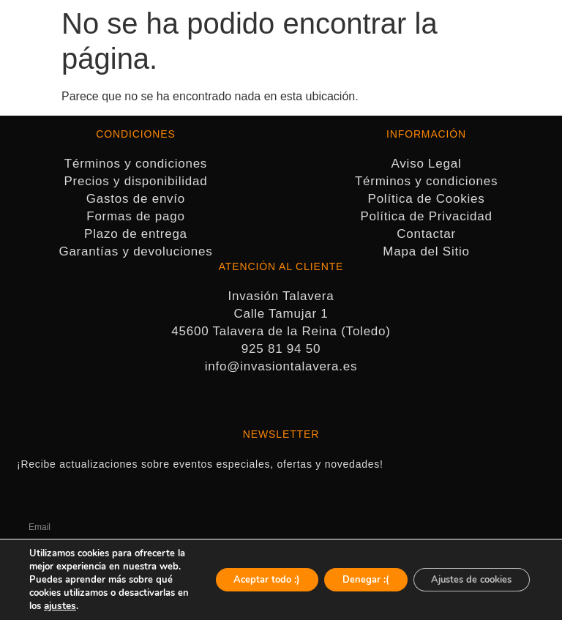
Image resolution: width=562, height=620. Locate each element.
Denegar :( (346, 573)
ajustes (132, 606)
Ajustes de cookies (464, 573)
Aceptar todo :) (237, 573)
